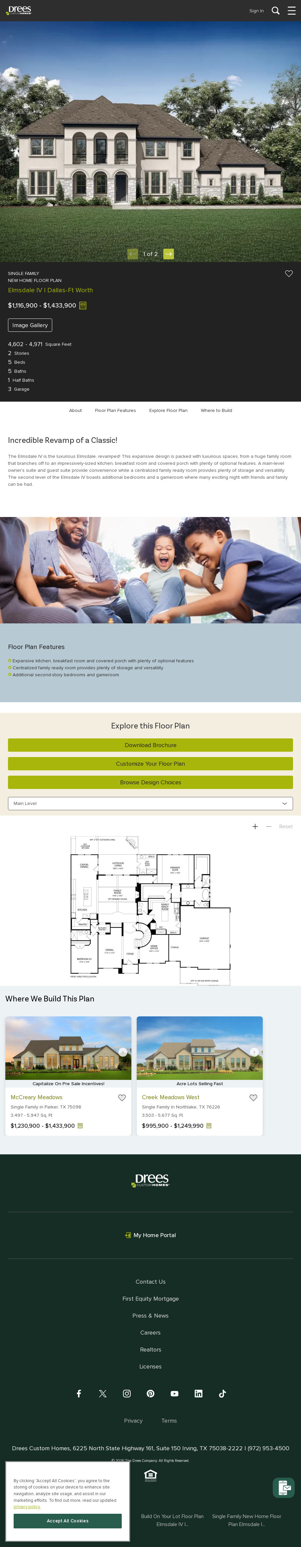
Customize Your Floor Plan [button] (150, 763)
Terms (169, 1420)
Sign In (256, 11)
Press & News (150, 1315)
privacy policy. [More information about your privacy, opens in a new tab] (27, 1506)
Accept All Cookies (68, 1521)
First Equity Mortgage (150, 1298)
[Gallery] (150, 1079)
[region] (67, 1501)
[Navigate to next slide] (123, 1052)
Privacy (133, 1420)
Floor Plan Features (115, 410)
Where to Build (216, 410)
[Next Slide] (168, 254)
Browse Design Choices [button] (150, 782)
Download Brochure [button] (151, 745)
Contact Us (151, 1281)
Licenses (150, 1366)
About (75, 410)
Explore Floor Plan (168, 410)
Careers (150, 1332)
